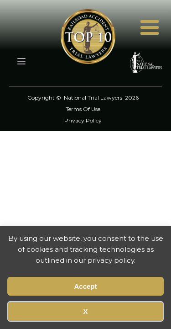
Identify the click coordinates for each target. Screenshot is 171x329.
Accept (85, 286)
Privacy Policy (83, 120)
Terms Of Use (83, 109)
